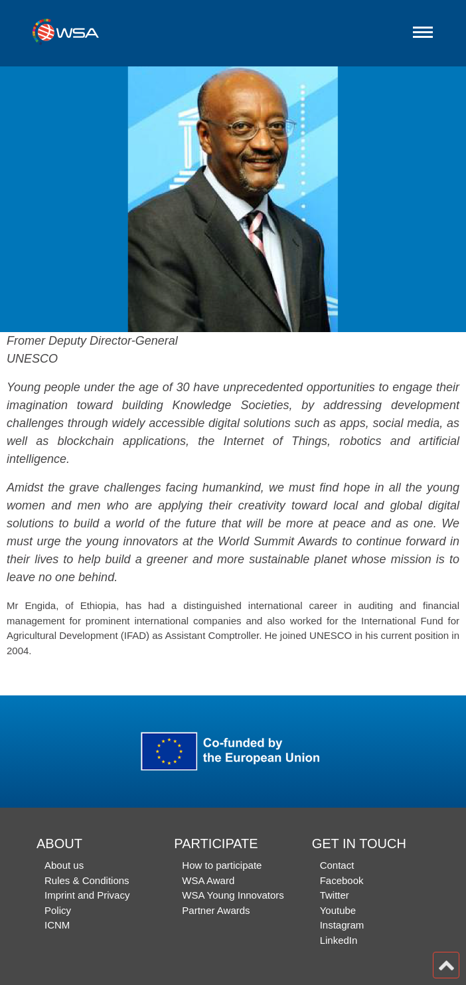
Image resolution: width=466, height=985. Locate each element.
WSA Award (208, 880)
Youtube (338, 910)
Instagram (342, 925)
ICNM (57, 925)
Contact (337, 865)
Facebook (342, 880)
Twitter (334, 895)
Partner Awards (216, 910)
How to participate (222, 865)
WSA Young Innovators (232, 895)
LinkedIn (339, 940)
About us (64, 865)
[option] (233, 199)
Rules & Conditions (86, 880)
